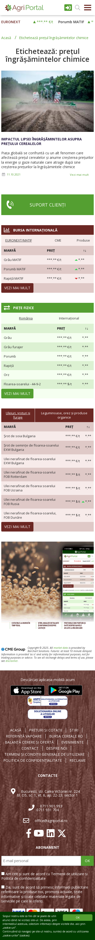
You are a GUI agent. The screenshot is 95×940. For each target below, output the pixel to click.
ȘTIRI (74, 730)
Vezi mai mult (79, 175)
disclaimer (12, 661)
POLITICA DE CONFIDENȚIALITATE (32, 760)
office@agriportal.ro (51, 820)
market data (61, 648)
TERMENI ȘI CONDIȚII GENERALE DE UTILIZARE (44, 754)
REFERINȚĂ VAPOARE (24, 736)
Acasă (6, 37)
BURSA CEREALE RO (66, 736)
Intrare (68, 7)
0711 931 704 (47, 809)
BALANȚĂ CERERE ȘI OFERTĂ (29, 742)
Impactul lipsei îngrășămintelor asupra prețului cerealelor (41, 141)
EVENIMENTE (72, 742)
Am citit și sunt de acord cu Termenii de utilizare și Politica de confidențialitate (44, 876)
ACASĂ (15, 730)
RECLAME (77, 760)
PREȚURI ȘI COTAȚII (45, 730)
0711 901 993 (51, 806)
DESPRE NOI (56, 748)
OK (87, 860)
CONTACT (30, 748)
